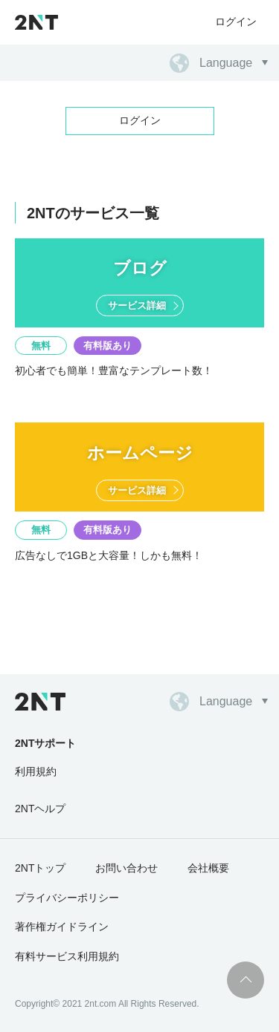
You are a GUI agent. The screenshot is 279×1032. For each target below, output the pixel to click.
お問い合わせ (126, 868)
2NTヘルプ (40, 808)
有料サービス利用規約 (67, 956)
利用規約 (36, 771)
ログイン (236, 21)
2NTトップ (40, 868)
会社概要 (208, 868)
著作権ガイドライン (62, 927)
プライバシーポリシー (67, 898)
